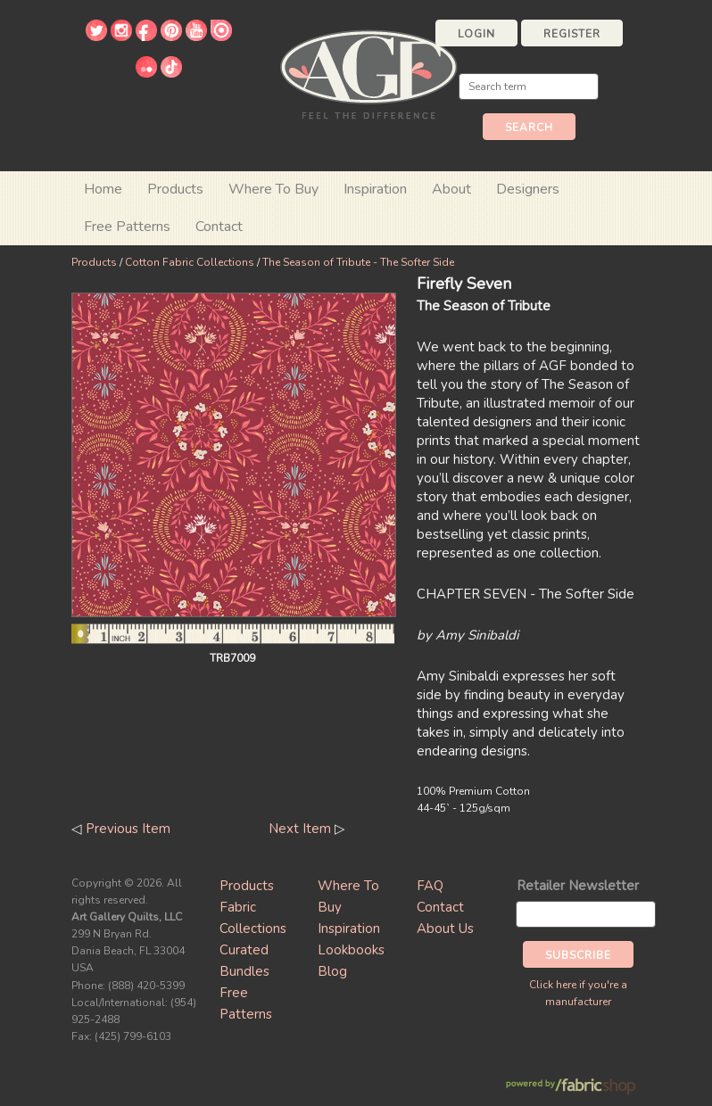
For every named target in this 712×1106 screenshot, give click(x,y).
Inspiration (375, 189)
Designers (527, 189)
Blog (332, 971)
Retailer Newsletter (578, 886)
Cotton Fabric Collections (189, 262)
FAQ (430, 886)
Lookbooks (351, 950)
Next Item (300, 829)
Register (571, 34)
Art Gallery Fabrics (368, 73)
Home (103, 189)
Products (94, 262)
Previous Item (128, 829)
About (451, 189)
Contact (219, 226)
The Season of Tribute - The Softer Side (358, 262)
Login (476, 34)
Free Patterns (127, 226)
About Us (445, 928)
